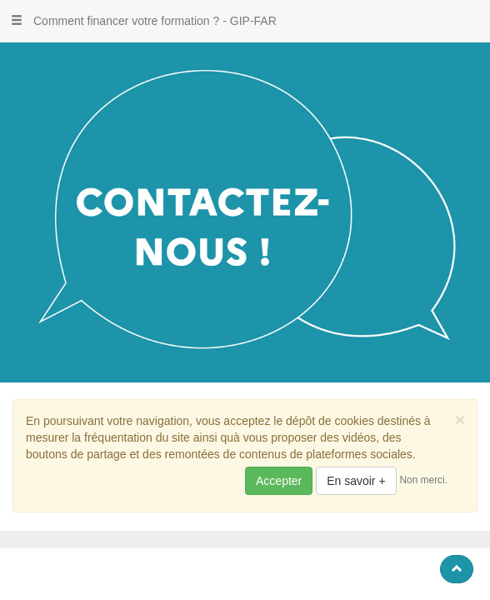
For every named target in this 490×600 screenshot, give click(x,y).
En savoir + (356, 481)
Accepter (279, 481)
